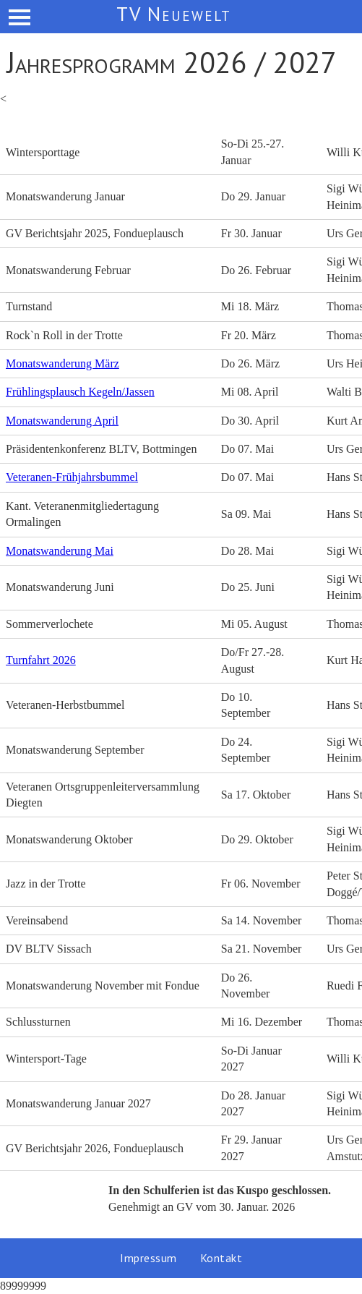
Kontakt (221, 1258)
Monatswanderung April (62, 420)
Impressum (148, 1258)
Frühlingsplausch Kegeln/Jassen (80, 392)
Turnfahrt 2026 (41, 660)
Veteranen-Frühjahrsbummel (72, 477)
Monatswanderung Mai (59, 551)
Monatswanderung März (62, 363)
